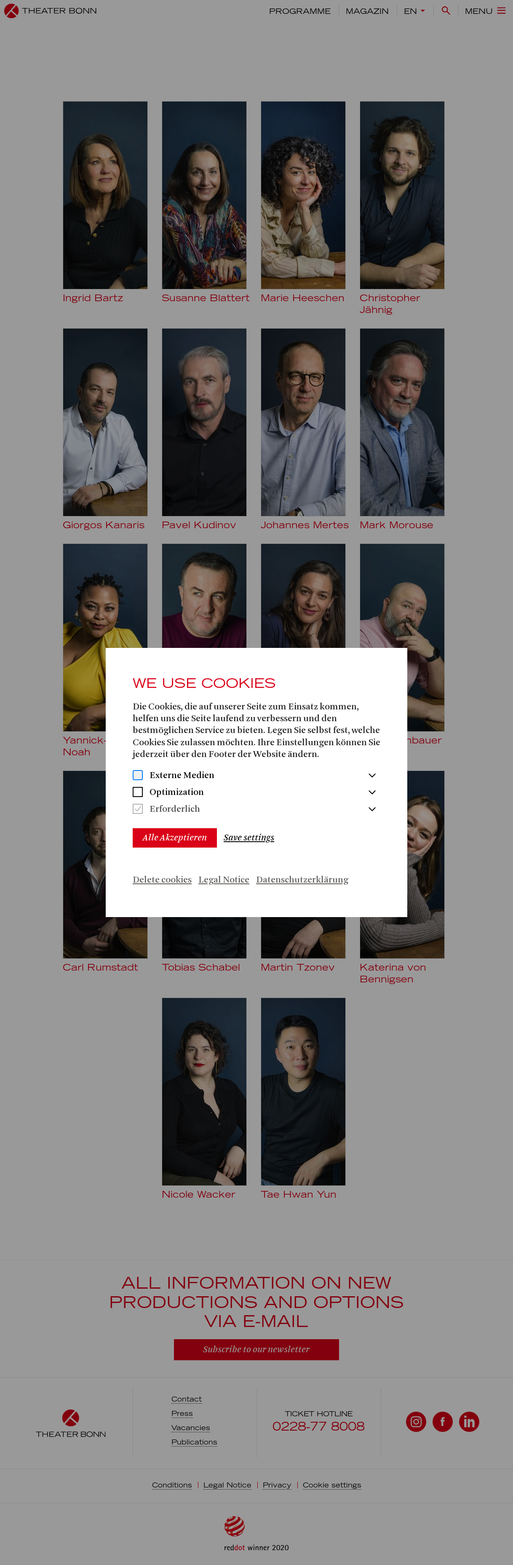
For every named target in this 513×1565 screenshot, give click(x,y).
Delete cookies (162, 880)
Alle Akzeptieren (175, 837)
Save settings (249, 837)
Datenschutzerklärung (302, 880)
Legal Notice (223, 880)
